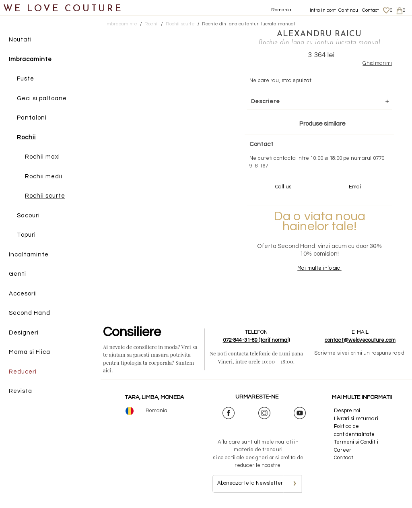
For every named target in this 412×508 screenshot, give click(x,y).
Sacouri (28, 216)
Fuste (25, 79)
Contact (370, 10)
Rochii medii (43, 176)
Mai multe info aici (319, 268)
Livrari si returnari (356, 418)
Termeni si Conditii (356, 442)
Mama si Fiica (29, 352)
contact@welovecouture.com (360, 340)
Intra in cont (323, 10)
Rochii (26, 137)
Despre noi (347, 410)
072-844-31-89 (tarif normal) (256, 340)
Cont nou (348, 10)
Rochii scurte (45, 196)
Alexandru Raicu (318, 34)
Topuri (26, 235)
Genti (17, 274)
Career (342, 450)
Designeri (24, 333)
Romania (281, 9)
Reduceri (23, 372)
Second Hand (29, 313)
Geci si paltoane (42, 98)
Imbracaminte (30, 59)
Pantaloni (32, 118)
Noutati (20, 40)
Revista (20, 391)
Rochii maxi (42, 157)
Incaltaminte (29, 255)
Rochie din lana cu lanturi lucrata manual (248, 24)
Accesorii (23, 294)
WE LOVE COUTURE (63, 9)
